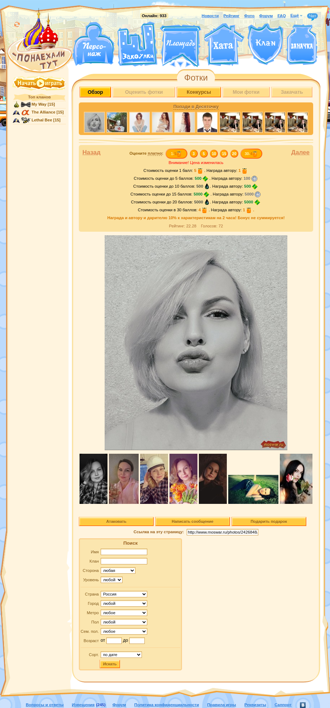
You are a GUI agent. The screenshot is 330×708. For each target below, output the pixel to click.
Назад (91, 152)
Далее (300, 152)
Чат (312, 16)
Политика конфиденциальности (166, 705)
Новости (210, 16)
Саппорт (283, 705)
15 (224, 153)
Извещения (83, 705)
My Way (39, 104)
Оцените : (146, 153)
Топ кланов (39, 97)
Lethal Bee (42, 120)
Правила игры (221, 705)
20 (234, 153)
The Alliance (44, 112)
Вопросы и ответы (45, 705)
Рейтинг (232, 16)
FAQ (281, 16)
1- (176, 153)
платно (155, 153)
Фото (249, 16)
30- (251, 153)
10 (214, 153)
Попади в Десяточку (196, 106)
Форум (266, 16)
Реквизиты (255, 705)
